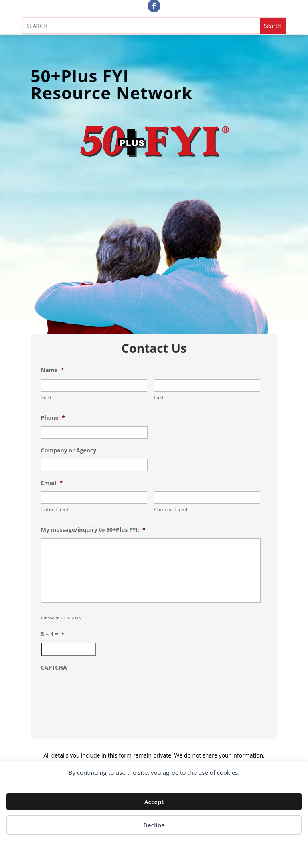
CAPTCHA (54, 667)
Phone (53, 418)
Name (52, 370)
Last (159, 397)
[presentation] (102, 691)
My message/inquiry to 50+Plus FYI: (93, 530)
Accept (154, 802)
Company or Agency (68, 450)
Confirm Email (170, 509)
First (46, 397)
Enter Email (55, 509)
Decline (154, 825)
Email (52, 483)
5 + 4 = (53, 634)
